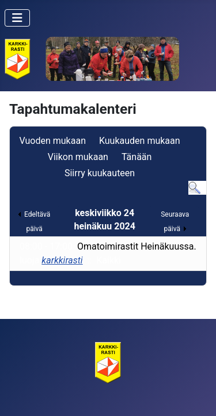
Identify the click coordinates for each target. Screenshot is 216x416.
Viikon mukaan (78, 156)
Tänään (136, 156)
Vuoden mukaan (53, 140)
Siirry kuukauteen (100, 173)
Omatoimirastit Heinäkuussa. (136, 246)
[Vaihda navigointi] (17, 18)
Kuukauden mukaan (139, 140)
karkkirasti (61, 260)
